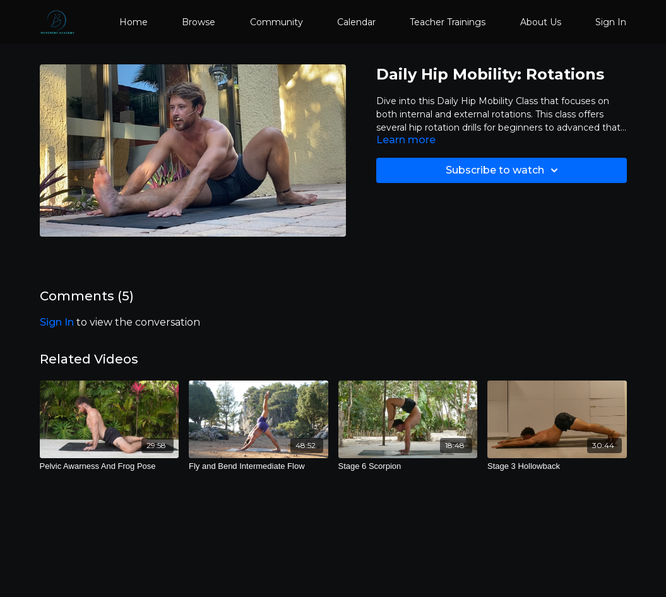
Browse (198, 22)
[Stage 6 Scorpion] (408, 466)
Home (133, 22)
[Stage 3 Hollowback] (557, 466)
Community (276, 22)
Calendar (356, 22)
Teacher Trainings (447, 22)
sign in (57, 322)
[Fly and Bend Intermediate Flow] (258, 466)
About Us (540, 22)
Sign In (610, 22)
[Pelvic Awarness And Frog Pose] (109, 466)
